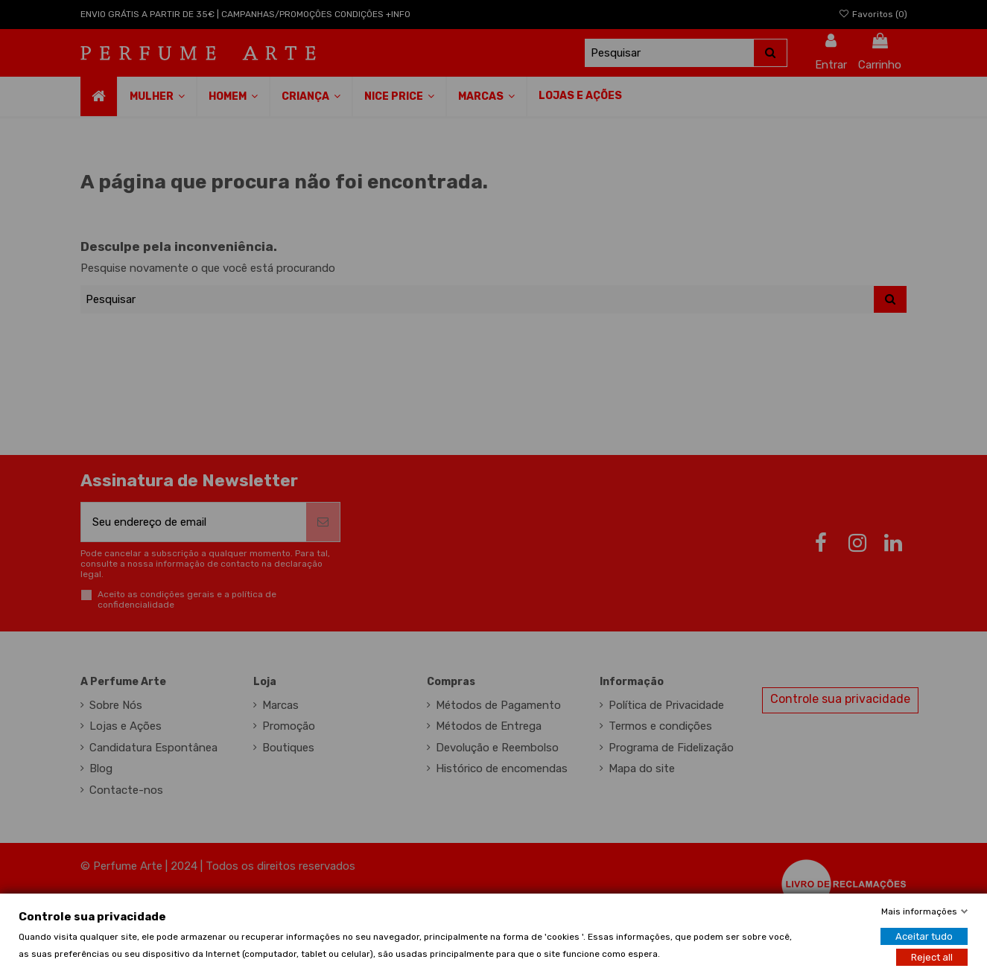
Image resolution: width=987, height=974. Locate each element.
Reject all (932, 956)
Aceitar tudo (924, 935)
